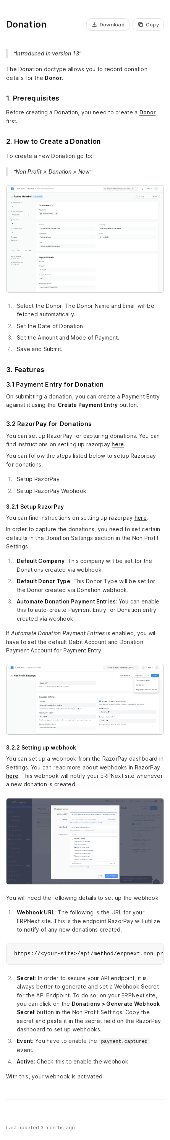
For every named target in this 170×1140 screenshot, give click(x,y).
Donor (147, 112)
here (118, 444)
